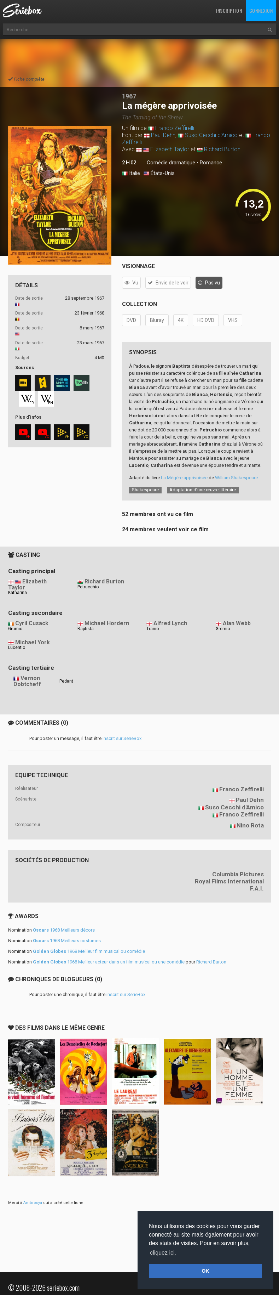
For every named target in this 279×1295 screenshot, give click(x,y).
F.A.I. (257, 888)
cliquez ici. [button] (163, 1253)
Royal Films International (229, 881)
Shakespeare (145, 489)
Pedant (66, 681)
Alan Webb (237, 623)
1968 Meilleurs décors (64, 930)
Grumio (15, 628)
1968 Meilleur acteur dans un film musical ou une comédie (109, 962)
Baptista (85, 628)
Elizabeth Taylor (169, 149)
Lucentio (16, 647)
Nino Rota (250, 825)
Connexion (261, 10)
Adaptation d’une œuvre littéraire (202, 489)
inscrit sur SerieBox (122, 738)
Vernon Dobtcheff (27, 681)
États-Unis (159, 173)
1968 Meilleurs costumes (67, 940)
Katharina (17, 592)
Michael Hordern (107, 623)
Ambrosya (32, 1202)
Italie (131, 173)
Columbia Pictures (238, 874)
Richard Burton (222, 149)
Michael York (32, 642)
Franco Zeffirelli (174, 128)
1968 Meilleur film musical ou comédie (89, 951)
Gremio (223, 628)
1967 (129, 96)
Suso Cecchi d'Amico (211, 135)
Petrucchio (88, 586)
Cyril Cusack (31, 623)
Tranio (152, 628)
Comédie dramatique (171, 162)
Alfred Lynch (170, 623)
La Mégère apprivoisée (184, 477)
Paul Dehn (163, 135)
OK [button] (205, 1271)
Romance (211, 162)
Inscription (229, 10)
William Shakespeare (236, 477)
